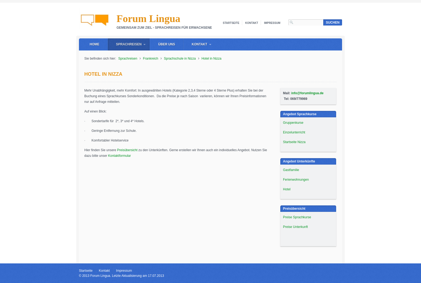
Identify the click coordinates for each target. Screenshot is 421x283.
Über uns (166, 44)
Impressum (272, 22)
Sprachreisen (128, 44)
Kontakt (251, 22)
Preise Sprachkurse (297, 217)
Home (94, 44)
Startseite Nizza (294, 142)
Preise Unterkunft (295, 227)
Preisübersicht (127, 150)
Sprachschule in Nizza (180, 58)
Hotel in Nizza (212, 58)
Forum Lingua (148, 18)
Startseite (231, 22)
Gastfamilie (291, 170)
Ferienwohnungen (296, 180)
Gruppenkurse (293, 123)
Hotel (287, 189)
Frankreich (150, 58)
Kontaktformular (119, 156)
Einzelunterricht (294, 132)
